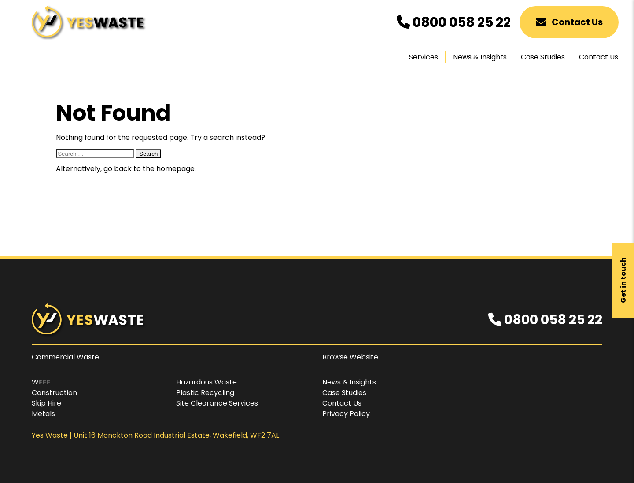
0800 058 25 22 (454, 22)
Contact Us (569, 22)
